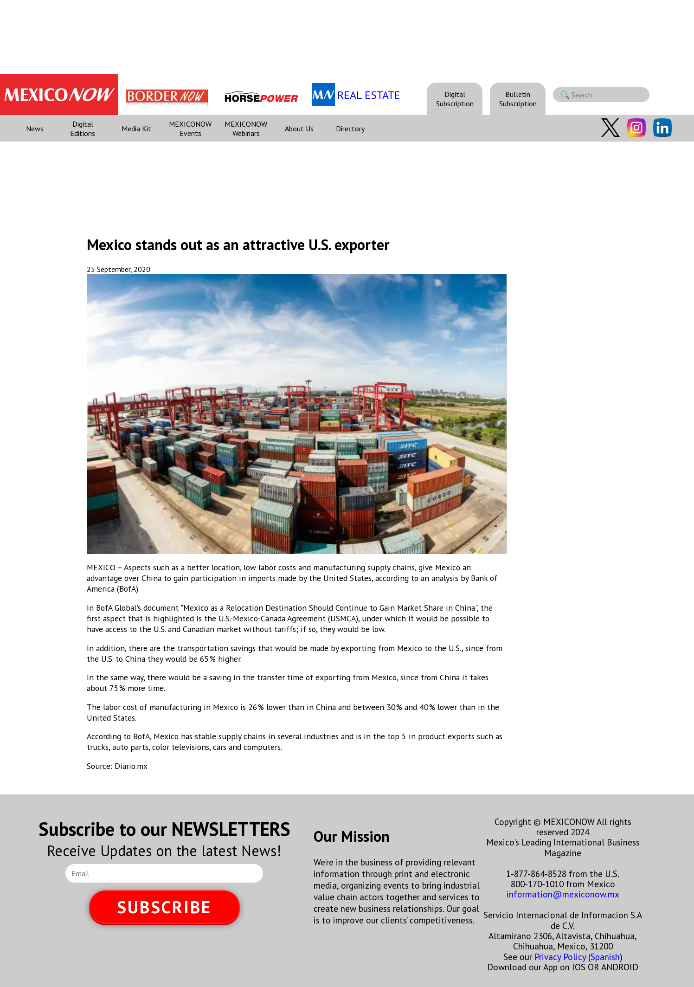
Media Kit (136, 128)
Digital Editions (82, 128)
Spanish (605, 956)
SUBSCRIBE (164, 907)
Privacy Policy (560, 956)
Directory (350, 128)
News (35, 128)
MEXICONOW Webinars (246, 128)
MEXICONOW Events (190, 128)
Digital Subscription (455, 99)
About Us (299, 128)
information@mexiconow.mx (563, 894)
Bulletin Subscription (518, 99)
